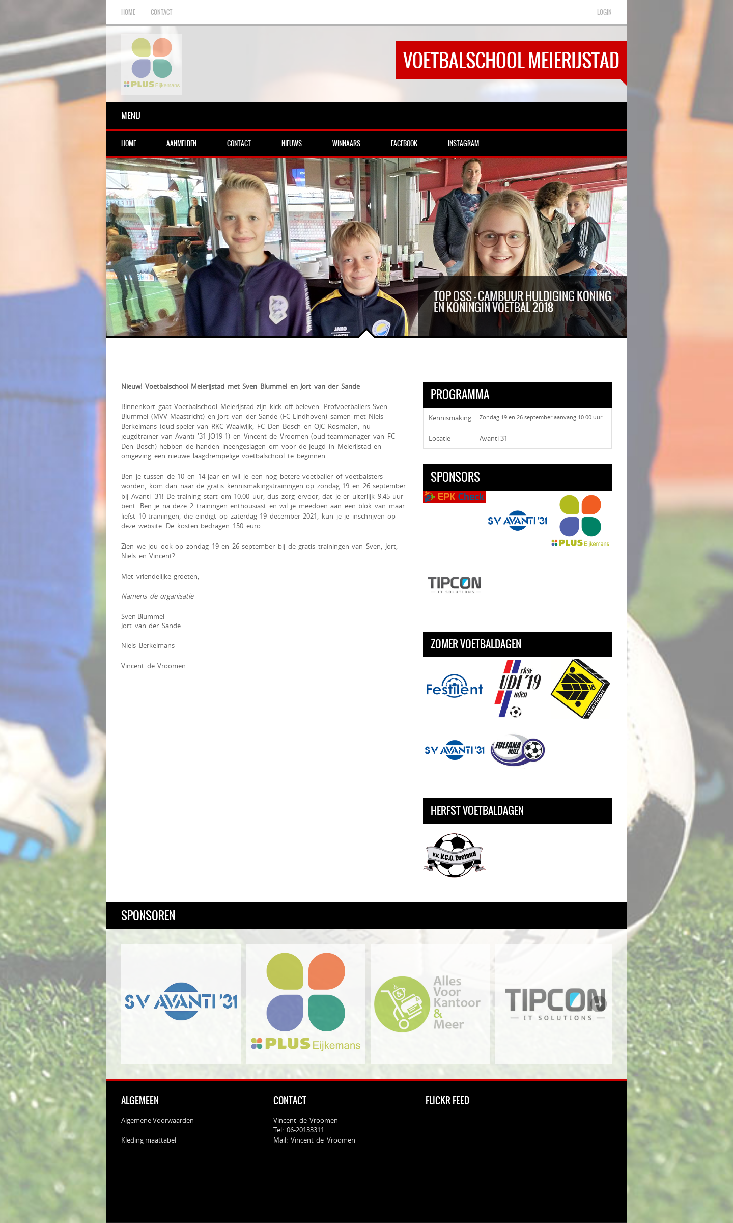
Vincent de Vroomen (323, 1111)
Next (598, 975)
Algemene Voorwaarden (157, 1091)
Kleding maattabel (148, 1111)
